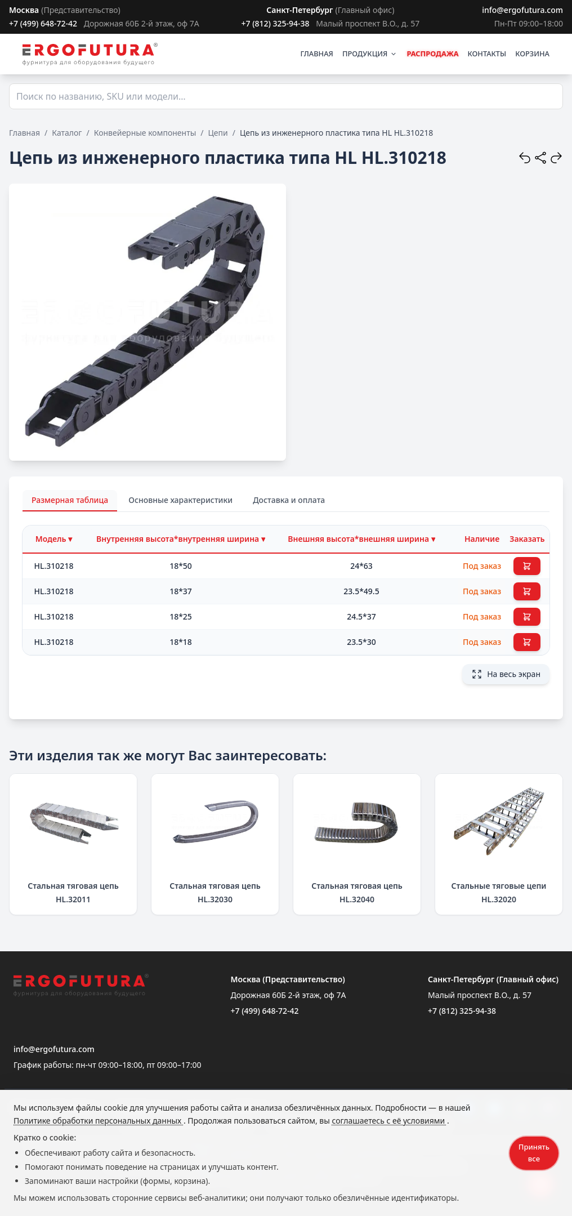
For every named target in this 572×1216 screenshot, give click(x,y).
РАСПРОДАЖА (432, 53)
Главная (24, 132)
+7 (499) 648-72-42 (43, 23)
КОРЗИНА (532, 53)
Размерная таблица (70, 500)
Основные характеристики (180, 500)
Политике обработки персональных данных (99, 1120)
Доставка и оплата (289, 500)
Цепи (218, 132)
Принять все (534, 1153)
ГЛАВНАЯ (316, 53)
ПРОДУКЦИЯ (369, 53)
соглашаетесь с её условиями (389, 1120)
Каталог (67, 132)
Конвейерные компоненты (145, 132)
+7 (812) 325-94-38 (275, 23)
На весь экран (505, 674)
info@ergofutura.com (522, 10)
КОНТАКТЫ (487, 53)
